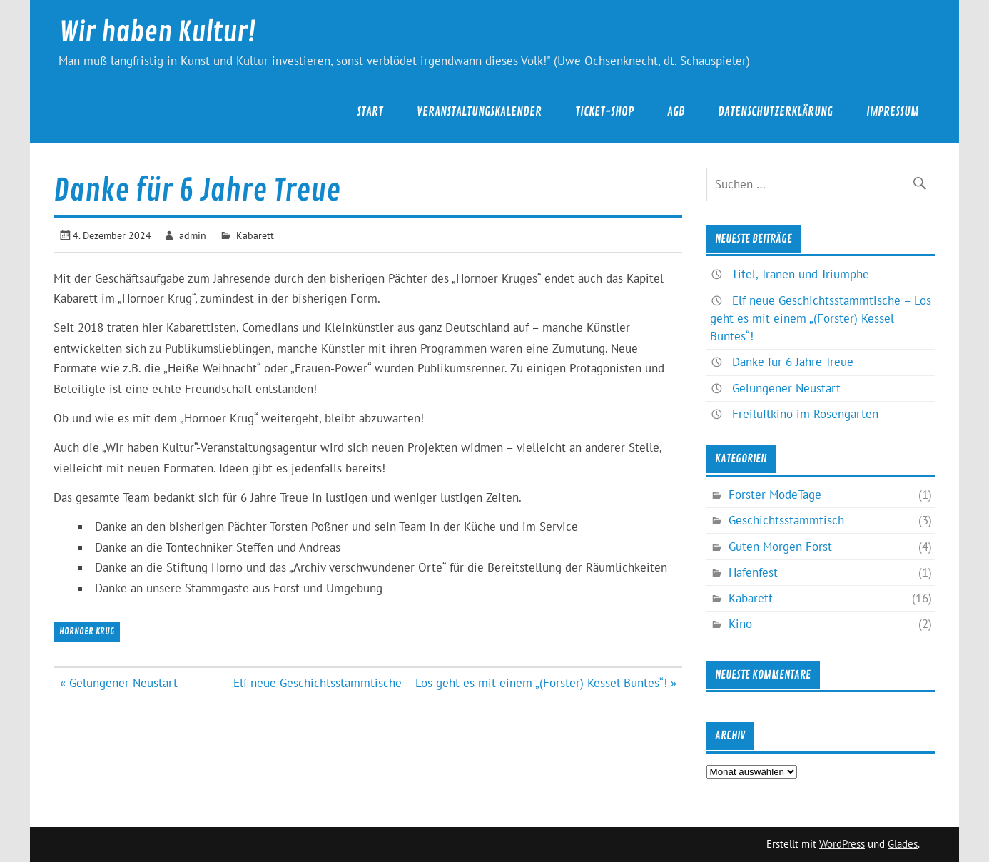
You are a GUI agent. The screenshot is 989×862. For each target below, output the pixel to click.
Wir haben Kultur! (157, 32)
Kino (740, 624)
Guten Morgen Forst (780, 546)
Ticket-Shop (604, 111)
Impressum (892, 111)
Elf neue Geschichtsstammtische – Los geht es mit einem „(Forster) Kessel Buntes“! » (454, 683)
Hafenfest (753, 572)
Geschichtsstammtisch (786, 520)
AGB (675, 111)
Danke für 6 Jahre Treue (792, 362)
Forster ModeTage (775, 494)
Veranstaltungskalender (479, 111)
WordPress (842, 844)
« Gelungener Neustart (119, 683)
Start (370, 111)
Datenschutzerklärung (775, 111)
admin (192, 235)
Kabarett (255, 235)
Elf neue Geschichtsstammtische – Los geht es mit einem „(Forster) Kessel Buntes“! (820, 318)
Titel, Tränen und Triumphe (800, 274)
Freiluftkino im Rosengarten (805, 414)
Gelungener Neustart (786, 388)
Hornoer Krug (86, 631)
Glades (903, 844)
